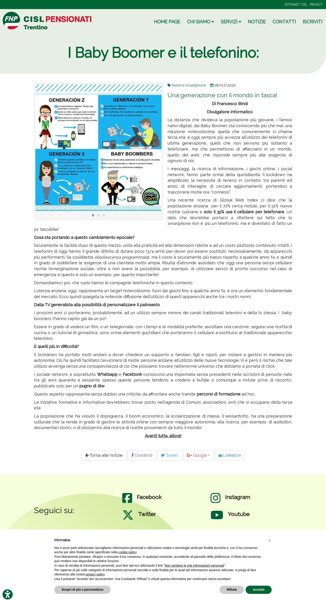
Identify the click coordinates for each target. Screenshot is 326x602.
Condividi (141, 455)
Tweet (169, 455)
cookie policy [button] (127, 552)
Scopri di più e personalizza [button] (82, 589)
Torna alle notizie (104, 455)
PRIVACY (316, 4)
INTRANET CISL (296, 4)
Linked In (230, 455)
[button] (269, 540)
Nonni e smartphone (189, 85)
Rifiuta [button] (232, 589)
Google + (198, 455)
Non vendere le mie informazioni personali (194, 565)
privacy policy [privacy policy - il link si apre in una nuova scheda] (95, 574)
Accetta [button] (258, 589)
